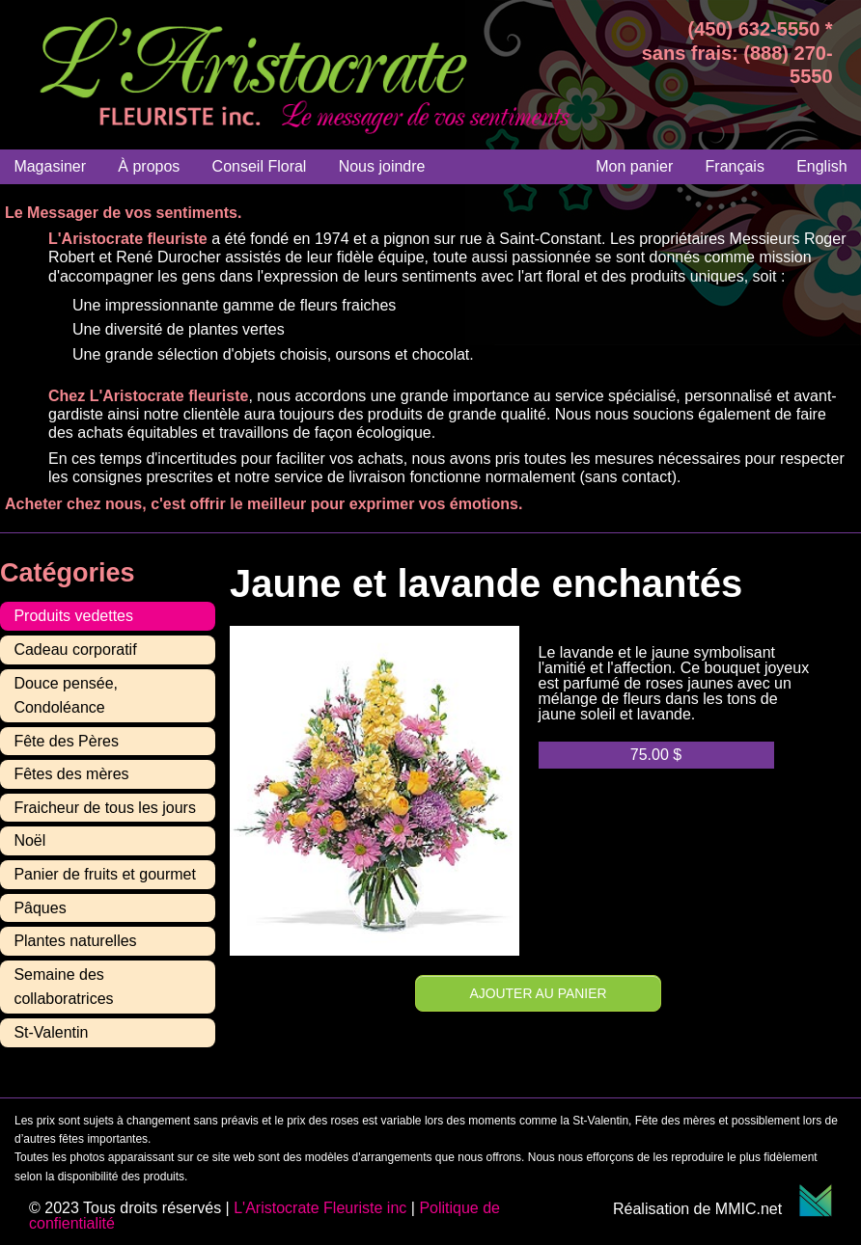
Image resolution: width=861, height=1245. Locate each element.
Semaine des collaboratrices (63, 987)
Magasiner (50, 166)
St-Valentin (51, 1032)
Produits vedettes (73, 616)
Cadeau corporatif (75, 649)
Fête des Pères (66, 741)
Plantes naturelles (75, 941)
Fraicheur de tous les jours (105, 807)
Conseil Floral (259, 166)
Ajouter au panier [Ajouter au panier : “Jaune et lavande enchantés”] (538, 993)
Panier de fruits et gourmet (105, 874)
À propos (149, 166)
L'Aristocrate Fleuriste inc (320, 1208)
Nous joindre (382, 166)
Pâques (40, 908)
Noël (29, 840)
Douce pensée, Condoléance (66, 696)
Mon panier (634, 166)
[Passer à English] (821, 166)
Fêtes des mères (71, 774)
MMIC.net (773, 1209)
